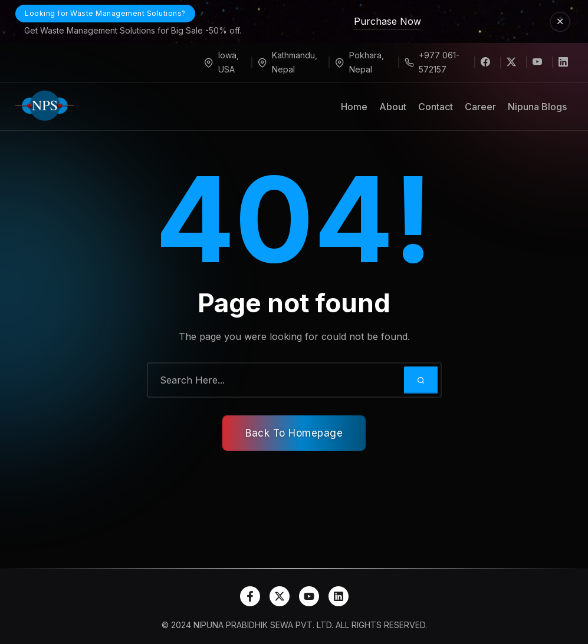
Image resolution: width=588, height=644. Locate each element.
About (392, 107)
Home (354, 107)
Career (480, 107)
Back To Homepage (294, 433)
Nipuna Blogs (537, 107)
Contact (435, 107)
